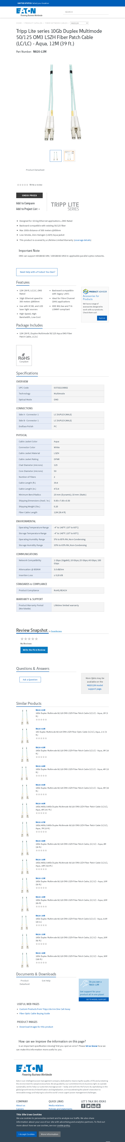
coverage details (83, 240)
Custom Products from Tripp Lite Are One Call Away (44, 1009)
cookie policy (63, 1125)
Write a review (36, 184)
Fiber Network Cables (56, 23)
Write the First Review (34, 649)
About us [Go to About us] (20, 1105)
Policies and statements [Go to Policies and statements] (60, 1108)
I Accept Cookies (27, 1134)
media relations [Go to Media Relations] (56, 1105)
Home (19, 23)
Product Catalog (33, 23)
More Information (49, 1134)
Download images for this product (36, 1026)
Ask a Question (30, 679)
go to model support (96, 999)
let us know (92, 1045)
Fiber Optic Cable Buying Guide (34, 1013)
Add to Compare (25, 203)
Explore (102, 318)
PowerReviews (56, 631)
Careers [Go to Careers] (20, 1108)
